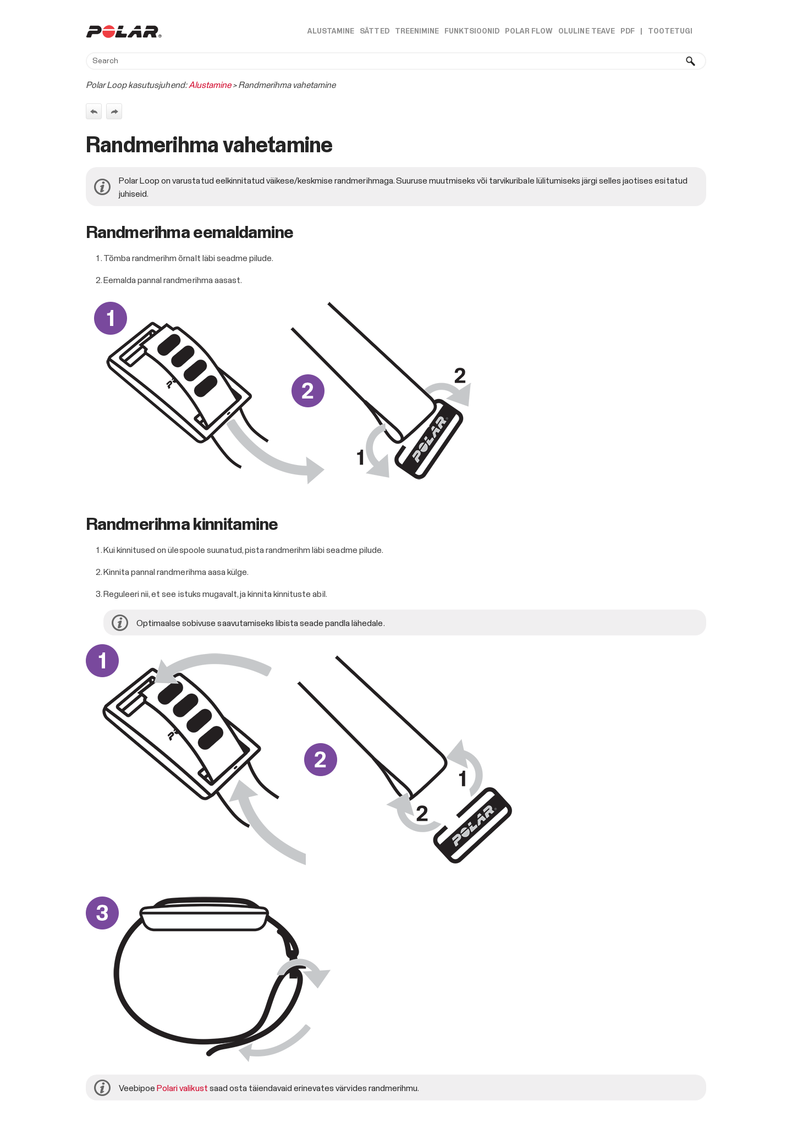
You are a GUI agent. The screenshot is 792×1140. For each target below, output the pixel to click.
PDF (627, 31)
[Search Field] (396, 61)
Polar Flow (529, 31)
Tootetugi (670, 31)
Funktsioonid (471, 31)
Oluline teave (586, 31)
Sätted (374, 31)
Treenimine (417, 31)
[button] (690, 61)
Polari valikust (182, 1088)
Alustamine (330, 31)
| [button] (641, 31)
